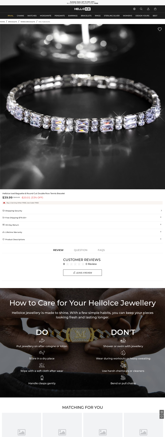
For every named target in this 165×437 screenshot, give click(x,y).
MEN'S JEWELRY (15, 9)
